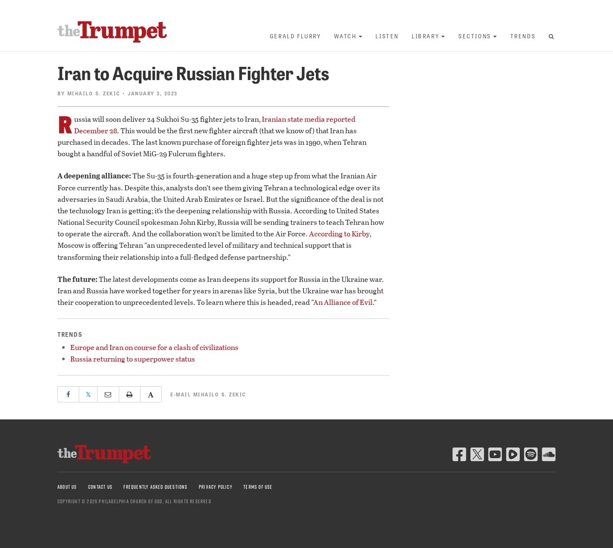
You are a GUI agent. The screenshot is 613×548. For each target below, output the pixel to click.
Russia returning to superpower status (132, 358)
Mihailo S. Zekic (93, 93)
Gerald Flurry (295, 36)
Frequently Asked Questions (155, 487)
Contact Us (100, 487)
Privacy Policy (215, 487)
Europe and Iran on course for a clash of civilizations (154, 347)
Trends (523, 36)
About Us (67, 487)
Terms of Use (257, 487)
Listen (387, 36)
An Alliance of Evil (342, 302)
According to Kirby (339, 233)
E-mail (208, 394)
